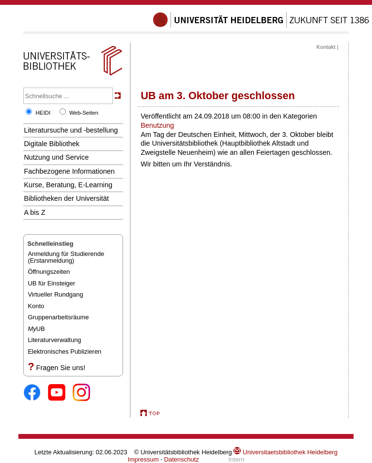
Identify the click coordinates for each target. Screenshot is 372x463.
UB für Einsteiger (51, 283)
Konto (36, 306)
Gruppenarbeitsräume (58, 317)
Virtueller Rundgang (55, 294)
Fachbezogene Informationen (69, 171)
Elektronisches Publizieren (64, 351)
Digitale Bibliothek (51, 144)
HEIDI (42, 113)
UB (36, 328)
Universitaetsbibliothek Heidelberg (285, 452)
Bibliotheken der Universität (66, 198)
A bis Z (34, 212)
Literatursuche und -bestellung (71, 130)
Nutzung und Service (56, 157)
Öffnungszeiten (49, 271)
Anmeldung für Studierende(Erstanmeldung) (66, 257)
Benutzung (157, 125)
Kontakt (325, 47)
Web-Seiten (83, 113)
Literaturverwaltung (54, 340)
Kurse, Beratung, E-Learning (68, 185)
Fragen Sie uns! (61, 368)
